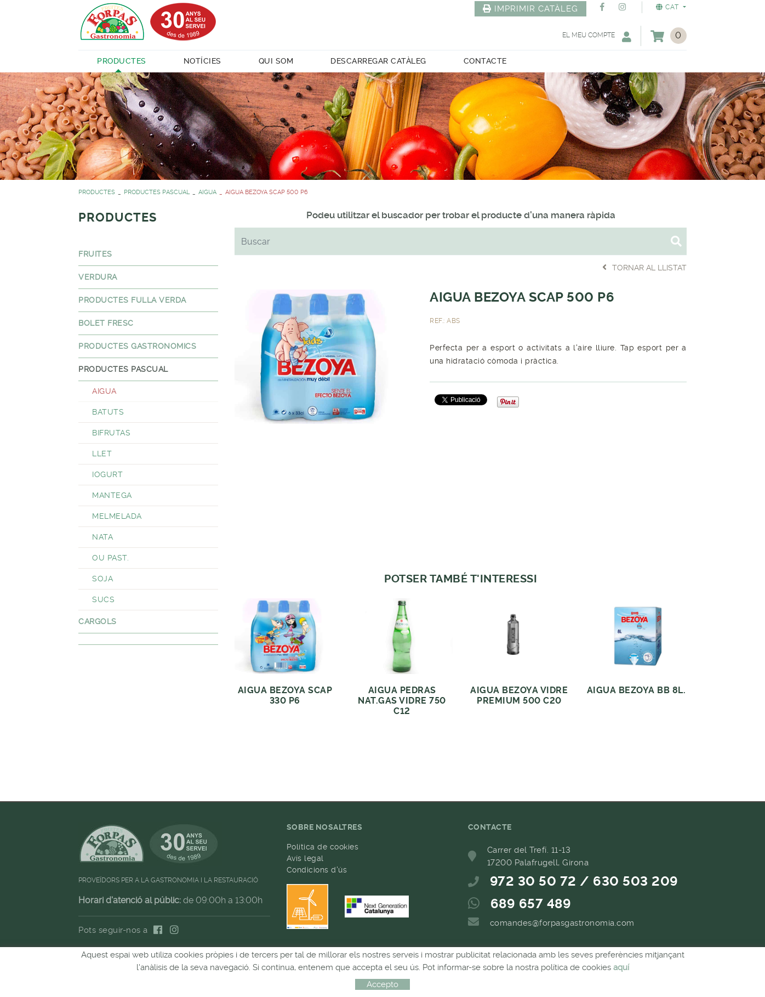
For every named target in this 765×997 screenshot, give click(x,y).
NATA (102, 537)
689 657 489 (531, 903)
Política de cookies (323, 846)
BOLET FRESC (106, 323)
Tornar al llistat (644, 267)
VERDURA (97, 277)
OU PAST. (110, 557)
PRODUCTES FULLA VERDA (132, 300)
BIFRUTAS (111, 432)
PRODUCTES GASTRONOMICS (137, 346)
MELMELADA (117, 516)
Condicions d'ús (317, 869)
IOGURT (107, 474)
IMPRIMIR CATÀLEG (530, 9)
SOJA (102, 578)
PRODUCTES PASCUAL (157, 192)
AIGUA (207, 192)
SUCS (103, 599)
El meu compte (596, 36)
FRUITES (95, 254)
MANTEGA (112, 495)
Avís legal (305, 858)
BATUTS (108, 411)
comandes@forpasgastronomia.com (562, 923)
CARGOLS (97, 621)
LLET (102, 453)
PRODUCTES (96, 192)
